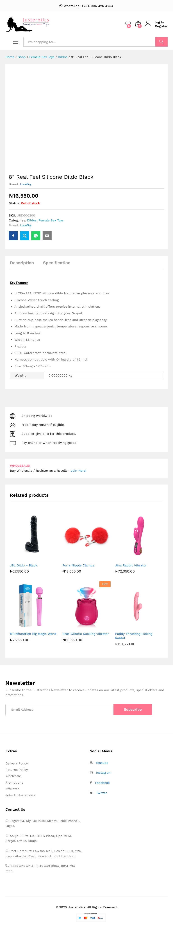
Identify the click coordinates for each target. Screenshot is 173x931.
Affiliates (12, 789)
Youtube (102, 762)
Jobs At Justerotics (20, 795)
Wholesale (13, 776)
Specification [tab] (57, 263)
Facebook (102, 782)
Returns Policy (16, 769)
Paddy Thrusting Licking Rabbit (133, 636)
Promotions (14, 782)
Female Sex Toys (51, 220)
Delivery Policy (16, 763)
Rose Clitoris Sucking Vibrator (85, 634)
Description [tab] (22, 263)
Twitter (101, 793)
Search (161, 42)
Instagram (103, 772)
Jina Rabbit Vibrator (131, 565)
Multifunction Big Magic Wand (33, 634)
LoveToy (26, 184)
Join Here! (78, 470)
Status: (14, 203)
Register (161, 26)
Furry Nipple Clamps (78, 565)
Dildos (31, 220)
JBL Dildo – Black (23, 565)
